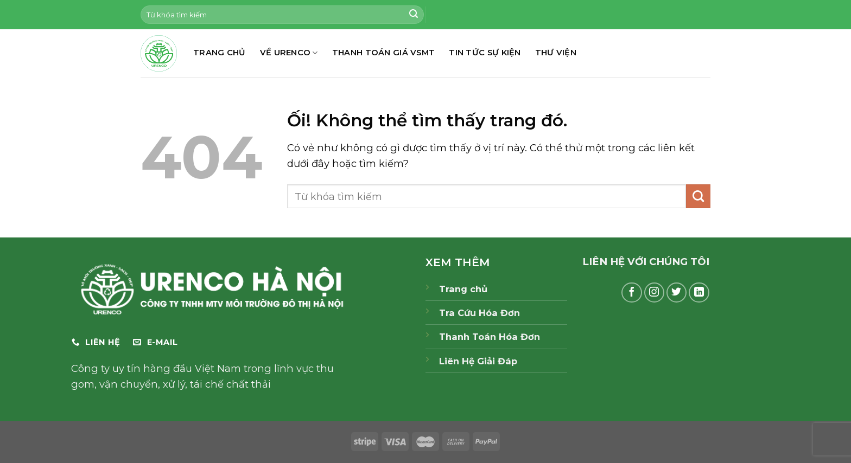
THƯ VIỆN (555, 52)
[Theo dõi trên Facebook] (631, 292)
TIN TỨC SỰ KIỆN (484, 52)
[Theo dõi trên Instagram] (654, 292)
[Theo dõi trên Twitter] (676, 292)
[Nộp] (413, 14)
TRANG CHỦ (219, 52)
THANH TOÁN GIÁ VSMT (383, 52)
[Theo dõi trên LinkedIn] (699, 292)
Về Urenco (289, 53)
